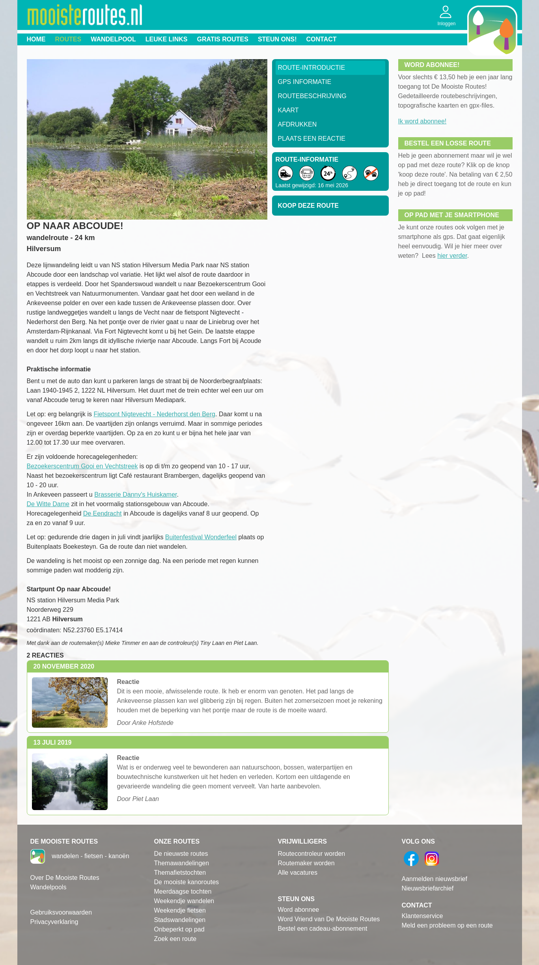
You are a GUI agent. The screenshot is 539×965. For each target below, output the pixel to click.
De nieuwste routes (181, 853)
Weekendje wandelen (184, 901)
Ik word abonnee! (422, 121)
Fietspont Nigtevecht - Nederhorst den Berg (154, 414)
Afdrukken (297, 124)
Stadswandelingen (180, 920)
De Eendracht (102, 513)
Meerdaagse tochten (183, 891)
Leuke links (166, 39)
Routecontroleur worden (311, 853)
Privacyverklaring (54, 921)
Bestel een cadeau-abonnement (322, 928)
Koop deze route (308, 205)
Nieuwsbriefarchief (428, 888)
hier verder (452, 255)
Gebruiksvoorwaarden (61, 912)
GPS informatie (305, 81)
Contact (321, 39)
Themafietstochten (180, 872)
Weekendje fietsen (180, 910)
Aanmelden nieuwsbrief (434, 879)
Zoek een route (175, 938)
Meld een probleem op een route (447, 925)
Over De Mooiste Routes (64, 877)
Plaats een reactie (311, 138)
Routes (68, 39)
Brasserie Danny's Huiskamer (135, 494)
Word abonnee (298, 909)
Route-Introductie (311, 67)
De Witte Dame (48, 504)
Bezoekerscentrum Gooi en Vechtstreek (82, 466)
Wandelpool (113, 39)
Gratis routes (222, 39)
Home (36, 39)
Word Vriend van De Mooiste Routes (329, 919)
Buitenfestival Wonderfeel (201, 537)
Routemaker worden (306, 863)
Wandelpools (48, 887)
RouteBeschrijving (312, 96)
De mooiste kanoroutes (186, 882)
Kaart (288, 110)
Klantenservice (422, 916)
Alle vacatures (298, 872)
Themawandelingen (181, 863)
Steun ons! (277, 39)
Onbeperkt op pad (179, 929)
